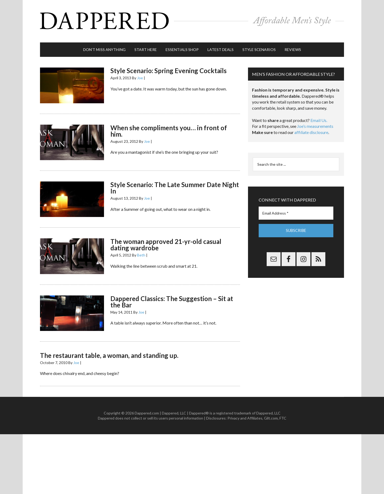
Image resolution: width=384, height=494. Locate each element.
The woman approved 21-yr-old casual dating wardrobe (165, 242)
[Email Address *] (296, 210)
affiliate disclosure (311, 129)
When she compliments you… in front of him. (168, 128)
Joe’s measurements (315, 123)
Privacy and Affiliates (244, 415)
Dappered (192, 20)
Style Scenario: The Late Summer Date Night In (174, 185)
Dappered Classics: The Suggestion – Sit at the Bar (171, 299)
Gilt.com (271, 415)
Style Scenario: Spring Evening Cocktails (168, 68)
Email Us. (318, 117)
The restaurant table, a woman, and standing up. (109, 353)
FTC (282, 415)
